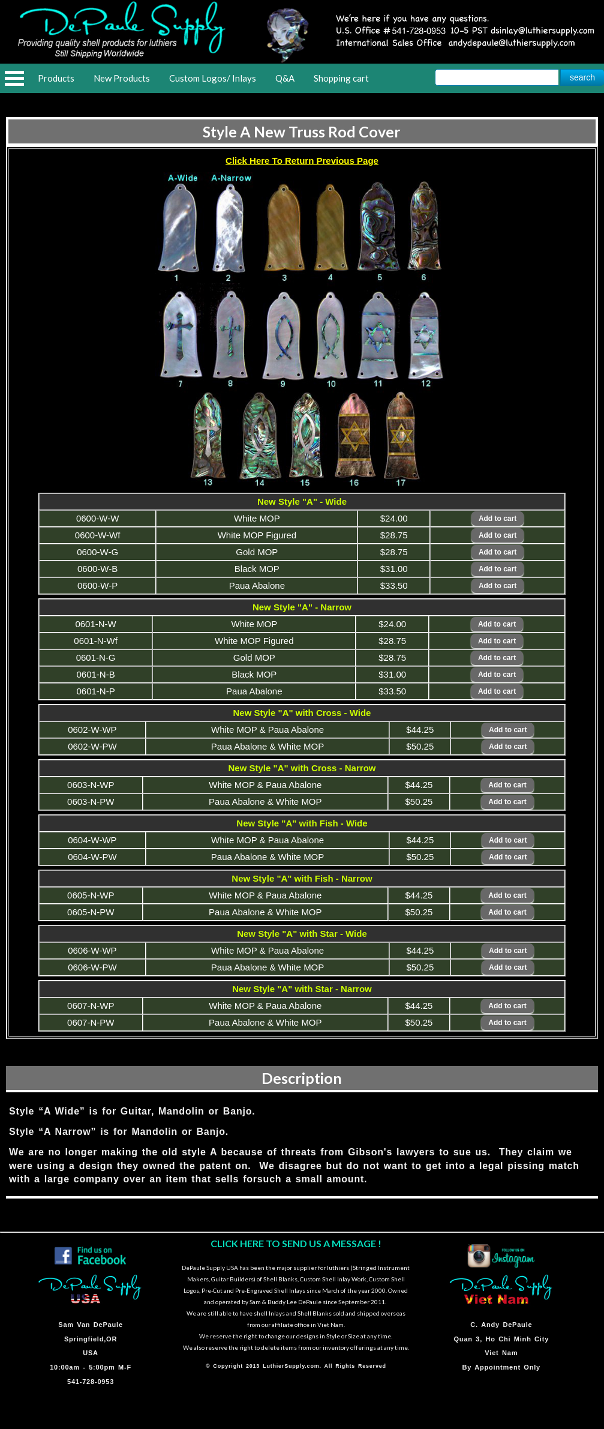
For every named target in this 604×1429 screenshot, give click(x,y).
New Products (122, 78)
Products (56, 78)
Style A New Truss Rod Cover (302, 131)
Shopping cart (341, 78)
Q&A (285, 78)
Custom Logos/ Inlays (212, 78)
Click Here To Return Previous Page (302, 160)
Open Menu (14, 78)
